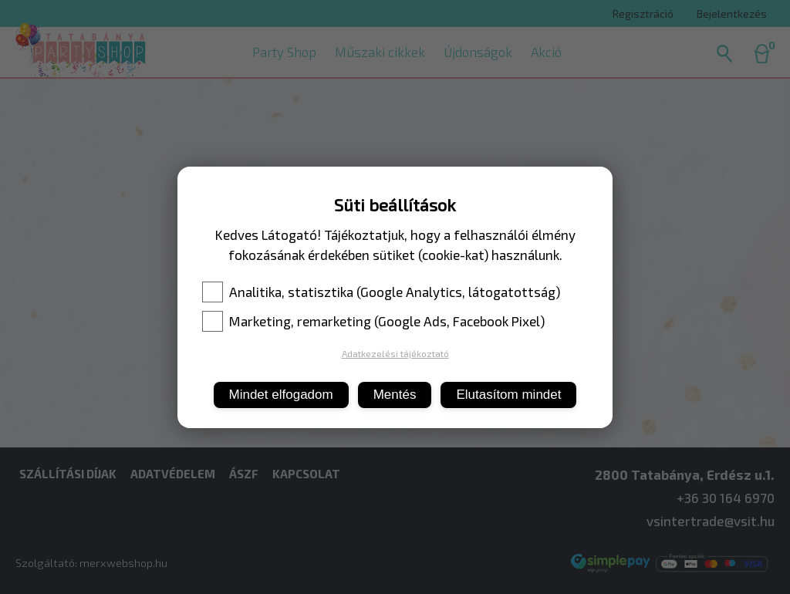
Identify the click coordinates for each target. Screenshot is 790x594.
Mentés (395, 394)
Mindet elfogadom (281, 394)
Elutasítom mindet (508, 394)
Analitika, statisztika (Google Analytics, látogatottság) (381, 292)
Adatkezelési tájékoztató (395, 353)
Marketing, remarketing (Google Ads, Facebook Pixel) (373, 321)
